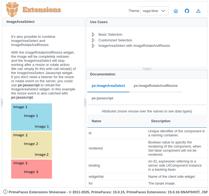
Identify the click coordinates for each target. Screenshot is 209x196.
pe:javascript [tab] (102, 98)
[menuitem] (134, 34)
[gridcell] (117, 133)
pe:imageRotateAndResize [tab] (155, 86)
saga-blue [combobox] (150, 11)
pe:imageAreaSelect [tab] (108, 86)
